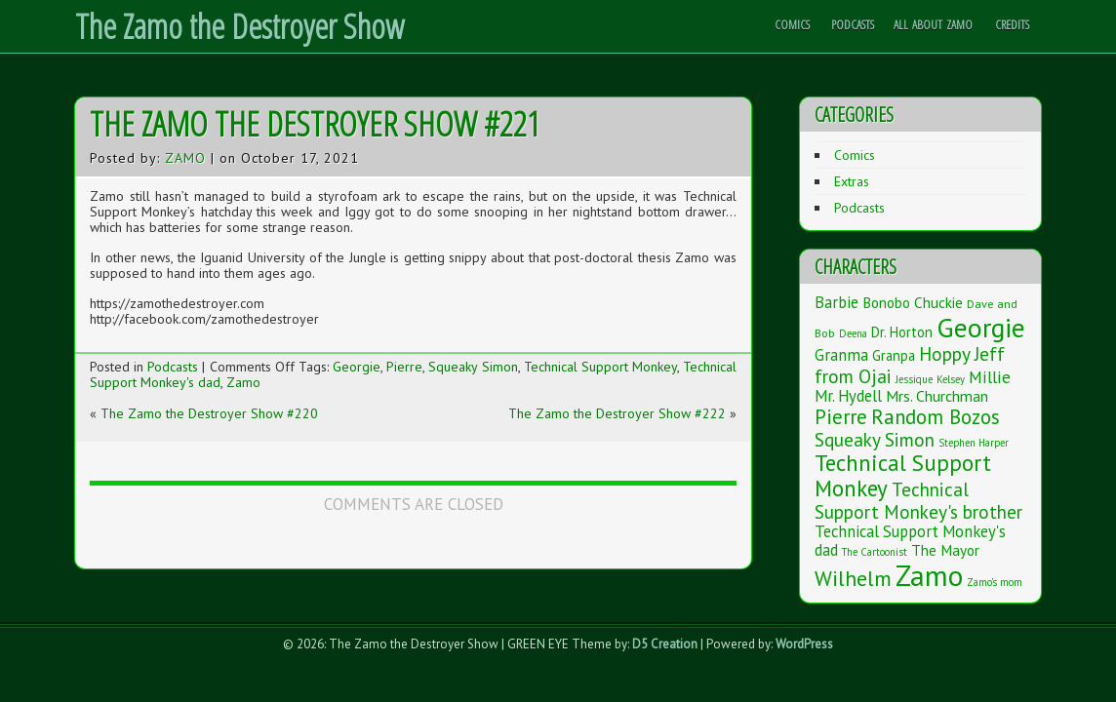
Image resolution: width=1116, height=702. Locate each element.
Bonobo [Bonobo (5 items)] (886, 302)
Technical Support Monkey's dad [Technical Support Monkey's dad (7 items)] (910, 541)
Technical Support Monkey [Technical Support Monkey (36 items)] (903, 475)
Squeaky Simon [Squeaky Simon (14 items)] (875, 439)
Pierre (404, 366)
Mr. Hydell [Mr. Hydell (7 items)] (848, 396)
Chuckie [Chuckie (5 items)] (938, 302)
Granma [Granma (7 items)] (841, 355)
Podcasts (852, 24)
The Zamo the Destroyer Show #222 (617, 413)
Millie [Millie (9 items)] (990, 377)
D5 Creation (665, 644)
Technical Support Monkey (600, 366)
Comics (792, 24)
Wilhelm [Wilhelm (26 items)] (853, 578)
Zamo (185, 158)
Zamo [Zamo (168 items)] (929, 575)
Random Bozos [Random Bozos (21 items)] (935, 417)
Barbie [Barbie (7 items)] (836, 302)
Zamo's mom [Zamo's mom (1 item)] (994, 582)
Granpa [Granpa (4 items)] (893, 355)
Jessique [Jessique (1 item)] (914, 379)
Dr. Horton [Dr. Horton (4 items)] (902, 332)
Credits (1012, 24)
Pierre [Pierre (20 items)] (841, 417)
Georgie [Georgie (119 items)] (981, 327)
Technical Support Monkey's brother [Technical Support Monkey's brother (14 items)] (918, 500)
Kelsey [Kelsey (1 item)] (951, 379)
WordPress (804, 644)
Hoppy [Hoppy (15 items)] (945, 353)
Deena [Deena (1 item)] (853, 333)
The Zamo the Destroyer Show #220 (209, 413)
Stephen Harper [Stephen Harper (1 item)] (973, 442)
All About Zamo (933, 24)
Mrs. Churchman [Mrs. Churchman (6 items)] (937, 396)
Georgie (356, 366)
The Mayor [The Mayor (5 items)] (945, 550)
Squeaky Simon (472, 366)
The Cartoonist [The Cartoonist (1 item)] (874, 552)
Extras (851, 181)
